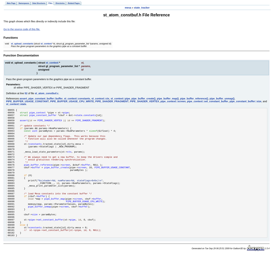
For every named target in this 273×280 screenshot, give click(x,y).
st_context (46, 43)
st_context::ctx (100, 98)
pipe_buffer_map (54, 217)
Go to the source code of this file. (21, 29)
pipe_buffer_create (56, 179)
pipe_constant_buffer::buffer (45, 98)
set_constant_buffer (50, 242)
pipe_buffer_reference (38, 176)
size (34, 235)
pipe (66, 113)
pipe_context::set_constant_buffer (207, 101)
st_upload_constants (22, 43)
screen (66, 176)
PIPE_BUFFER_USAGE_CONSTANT (27, 101)
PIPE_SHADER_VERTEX (144, 101)
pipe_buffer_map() (168, 98)
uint (34, 135)
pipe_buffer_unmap (39, 226)
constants (90, 116)
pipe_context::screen (173, 101)
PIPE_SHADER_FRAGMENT (111, 101)
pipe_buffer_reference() (194, 98)
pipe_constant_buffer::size (245, 101)
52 (26, 93)
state (79, 116)
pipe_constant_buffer (43, 116)
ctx (69, 160)
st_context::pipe (120, 98)
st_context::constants (77, 98)
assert (23, 98)
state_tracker (142, 7)
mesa (128, 7)
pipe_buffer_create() (143, 98)
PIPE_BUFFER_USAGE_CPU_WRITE (72, 101)
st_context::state (16, 104)
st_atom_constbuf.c (46, 93)
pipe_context (37, 113)
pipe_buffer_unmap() (221, 98)
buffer (86, 176)
